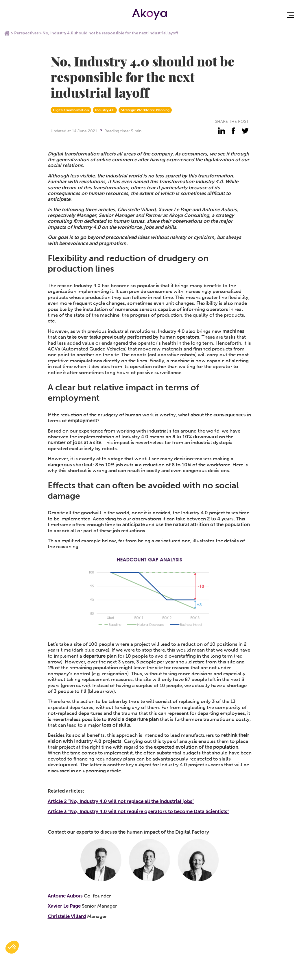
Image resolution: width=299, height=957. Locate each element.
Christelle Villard (67, 916)
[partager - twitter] (245, 130)
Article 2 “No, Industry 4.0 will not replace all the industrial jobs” (121, 801)
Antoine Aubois (65, 896)
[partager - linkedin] (221, 130)
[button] (12, 947)
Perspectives (26, 33)
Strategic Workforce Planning (145, 110)
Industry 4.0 (105, 110)
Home (7, 33)
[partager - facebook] (233, 130)
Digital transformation (71, 110)
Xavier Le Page (64, 906)
